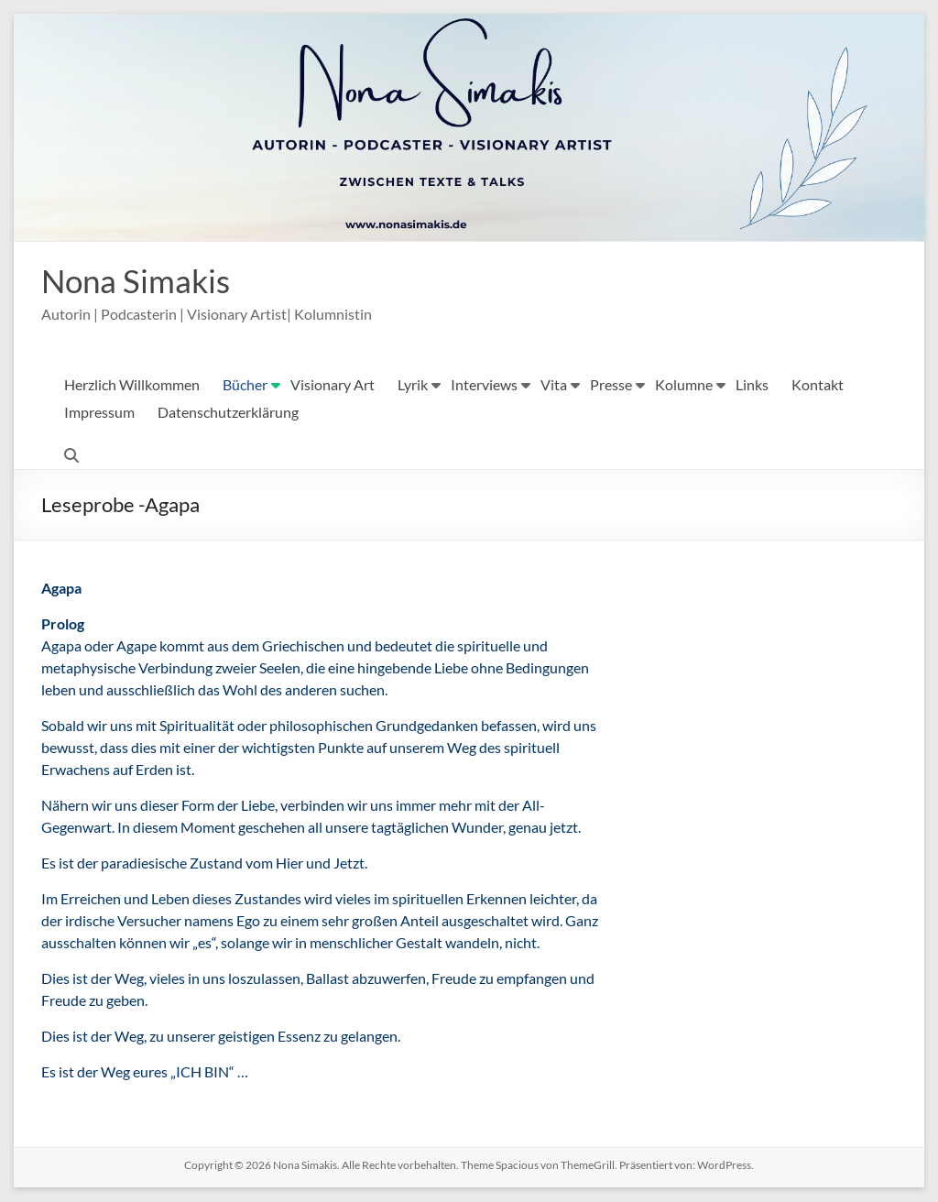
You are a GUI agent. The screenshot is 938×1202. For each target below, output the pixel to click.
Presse (611, 385)
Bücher (245, 385)
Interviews (484, 385)
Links (752, 385)
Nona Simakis (138, 281)
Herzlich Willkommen (132, 385)
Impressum (99, 412)
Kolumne (684, 385)
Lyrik (413, 385)
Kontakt (817, 385)
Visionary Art (332, 385)
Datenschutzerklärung (228, 412)
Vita (553, 385)
